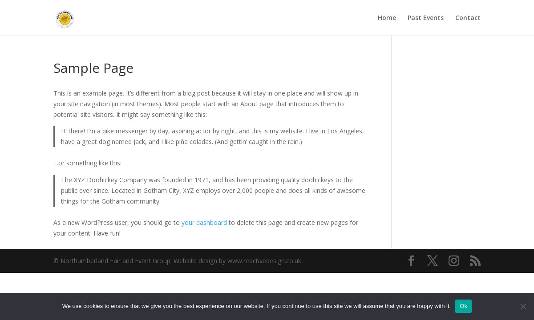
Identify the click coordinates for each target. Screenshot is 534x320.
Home (387, 18)
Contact (468, 18)
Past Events (426, 18)
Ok (463, 306)
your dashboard (204, 222)
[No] (522, 306)
